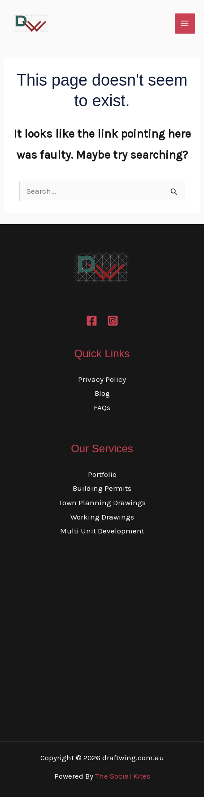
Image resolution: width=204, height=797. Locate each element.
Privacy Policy (102, 379)
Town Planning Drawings (102, 502)
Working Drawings (102, 516)
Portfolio (102, 474)
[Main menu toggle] (185, 23)
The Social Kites (122, 775)
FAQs (102, 407)
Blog (102, 393)
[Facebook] (91, 320)
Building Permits (102, 488)
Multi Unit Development (102, 530)
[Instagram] (112, 320)
